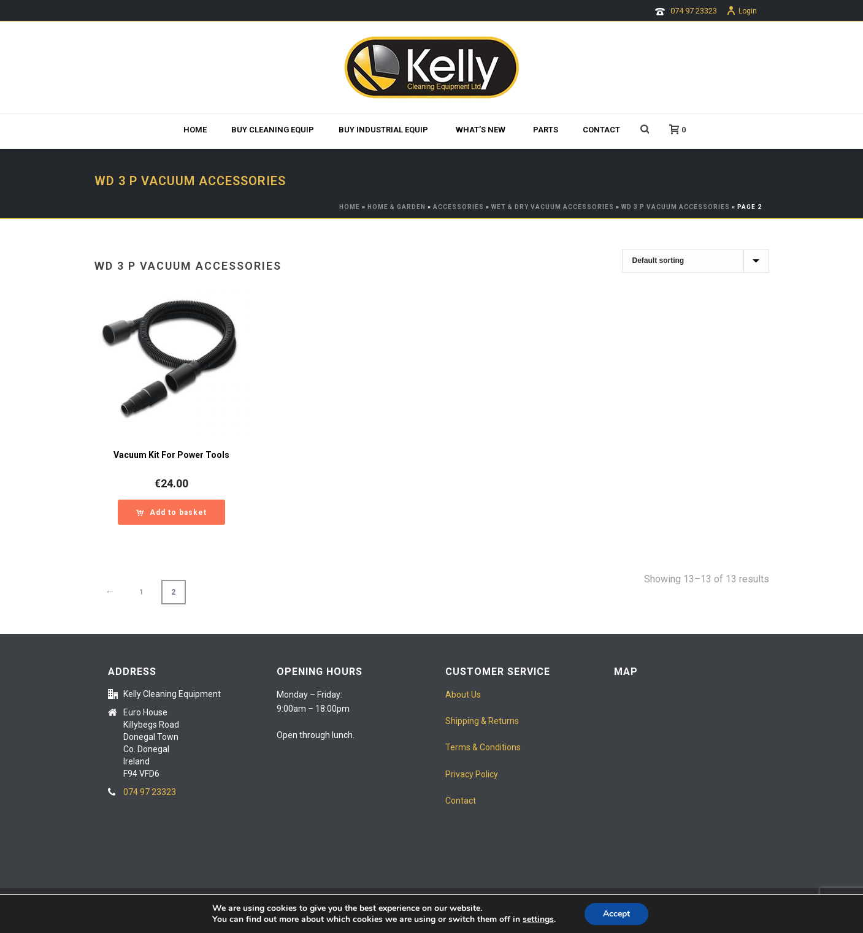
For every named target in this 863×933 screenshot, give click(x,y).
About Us (463, 694)
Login (741, 11)
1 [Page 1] (141, 592)
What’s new (480, 129)
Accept (616, 914)
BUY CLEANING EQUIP (272, 129)
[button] (171, 512)
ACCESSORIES (458, 207)
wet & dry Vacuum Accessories (552, 207)
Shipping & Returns (482, 721)
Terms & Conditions (483, 747)
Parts (545, 129)
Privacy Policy (471, 774)
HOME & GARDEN (396, 207)
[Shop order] (695, 261)
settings (538, 919)
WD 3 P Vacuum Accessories (675, 207)
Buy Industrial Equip (383, 129)
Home (195, 129)
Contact (601, 129)
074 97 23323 (693, 10)
